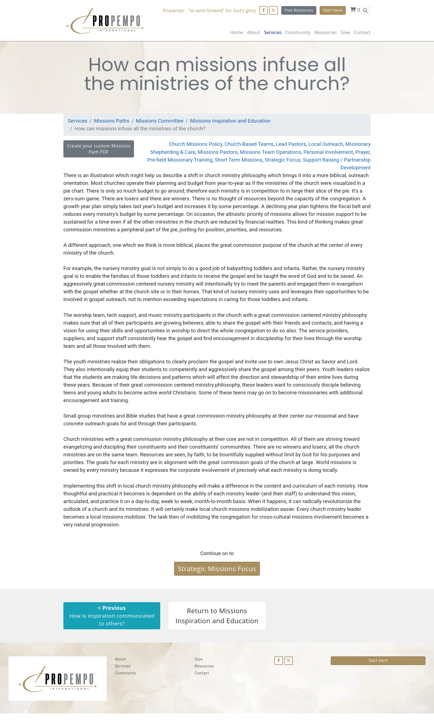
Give (345, 32)
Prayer (362, 153)
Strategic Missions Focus (217, 576)
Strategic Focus (281, 161)
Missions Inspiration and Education (233, 122)
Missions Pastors (215, 153)
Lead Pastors (289, 145)
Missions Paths (112, 122)
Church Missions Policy (193, 145)
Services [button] (272, 32)
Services (78, 122)
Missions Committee (161, 122)
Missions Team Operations (269, 153)
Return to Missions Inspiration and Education (217, 623)
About (253, 32)
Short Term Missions (236, 161)
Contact (362, 32)
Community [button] (298, 32)
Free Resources (298, 10)
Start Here (332, 10)
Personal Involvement (327, 153)
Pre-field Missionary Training (177, 161)
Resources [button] (325, 32)
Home (236, 32)
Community (125, 681)
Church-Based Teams (247, 145)
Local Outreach (325, 145)
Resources (204, 674)
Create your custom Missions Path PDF (98, 150)
